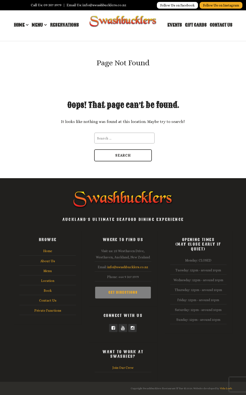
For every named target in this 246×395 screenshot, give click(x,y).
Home (19, 25)
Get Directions (123, 292)
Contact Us (221, 25)
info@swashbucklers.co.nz (127, 267)
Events (174, 25)
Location (47, 281)
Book (48, 290)
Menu (37, 25)
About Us (47, 261)
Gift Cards (196, 25)
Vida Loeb (226, 388)
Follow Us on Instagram (221, 5)
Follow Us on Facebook (177, 5)
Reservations (64, 25)
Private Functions (47, 310)
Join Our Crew (123, 368)
